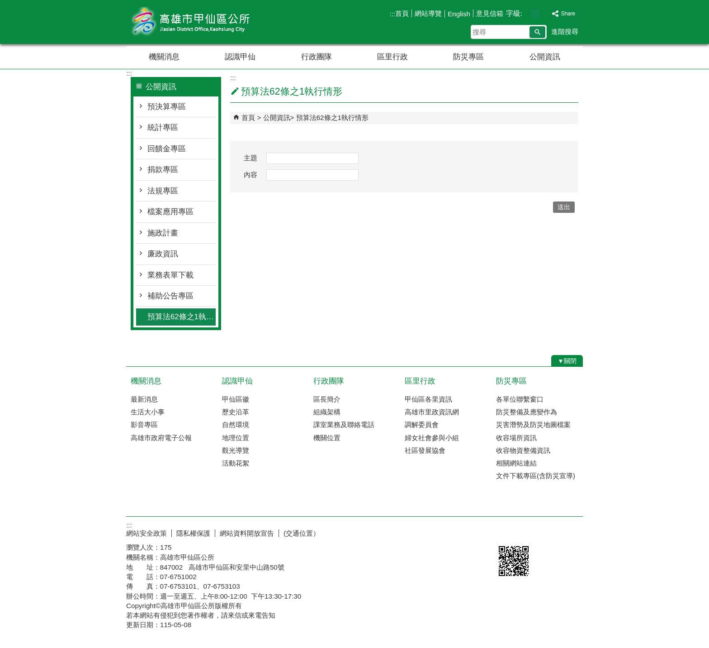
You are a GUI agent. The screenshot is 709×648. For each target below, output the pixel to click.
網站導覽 (428, 13)
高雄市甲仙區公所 (202, 22)
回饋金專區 (166, 148)
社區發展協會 (425, 450)
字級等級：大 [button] (545, 13)
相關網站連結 (516, 463)
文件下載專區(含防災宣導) (535, 476)
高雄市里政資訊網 (432, 412)
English (459, 14)
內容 (250, 174)
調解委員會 (422, 424)
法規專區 (162, 191)
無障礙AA (550, 532)
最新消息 (144, 399)
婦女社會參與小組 (432, 438)
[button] (537, 32)
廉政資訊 (162, 254)
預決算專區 (166, 106)
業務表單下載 (170, 275)
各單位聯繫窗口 (520, 399)
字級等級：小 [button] (526, 13)
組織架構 (326, 412)
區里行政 (392, 57)
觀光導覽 (235, 450)
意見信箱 (489, 13)
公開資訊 (544, 57)
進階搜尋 (564, 31)
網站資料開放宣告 (247, 533)
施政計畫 (162, 233)
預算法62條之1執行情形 (181, 316)
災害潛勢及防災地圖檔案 (533, 424)
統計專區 (162, 127)
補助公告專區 (170, 296)
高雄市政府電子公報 (161, 438)
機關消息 (164, 57)
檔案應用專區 (170, 211)
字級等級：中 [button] (535, 13)
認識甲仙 (240, 57)
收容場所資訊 (516, 438)
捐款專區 (162, 169)
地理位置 (235, 438)
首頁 (402, 13)
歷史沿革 (235, 412)
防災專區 (468, 57)
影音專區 (144, 424)
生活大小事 (148, 412)
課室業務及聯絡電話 (343, 424)
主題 (250, 158)
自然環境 (235, 424)
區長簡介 (326, 399)
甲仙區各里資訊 (428, 399)
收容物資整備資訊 (523, 450)
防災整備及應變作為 (526, 412)
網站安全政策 (146, 533)
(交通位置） (302, 533)
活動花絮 (235, 463)
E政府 (505, 531)
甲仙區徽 (235, 399)
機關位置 (326, 438)
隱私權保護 (193, 533)
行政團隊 (316, 57)
